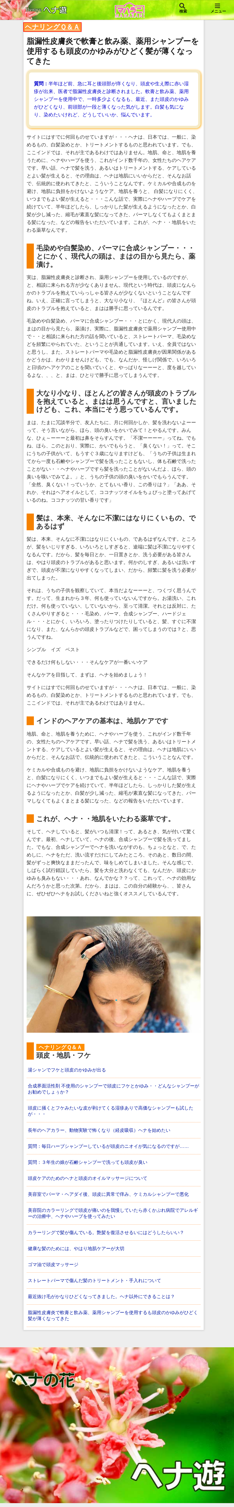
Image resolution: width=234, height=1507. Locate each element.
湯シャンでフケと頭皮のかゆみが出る (69, 1070)
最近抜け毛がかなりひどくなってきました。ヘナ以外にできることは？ (105, 1300)
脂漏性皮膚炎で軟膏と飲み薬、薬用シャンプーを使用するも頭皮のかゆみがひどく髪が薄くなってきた (112, 1319)
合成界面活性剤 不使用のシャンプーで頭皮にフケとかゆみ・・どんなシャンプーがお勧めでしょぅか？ (113, 1089)
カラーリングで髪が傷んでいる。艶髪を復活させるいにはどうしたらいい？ (110, 1235)
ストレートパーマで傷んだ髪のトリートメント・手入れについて (98, 1283)
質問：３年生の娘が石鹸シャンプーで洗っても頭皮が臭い (91, 1163)
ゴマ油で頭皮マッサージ (54, 1267)
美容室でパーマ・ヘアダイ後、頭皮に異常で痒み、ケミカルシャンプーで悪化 (112, 1196)
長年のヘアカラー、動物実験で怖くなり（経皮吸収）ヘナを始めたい (103, 1131)
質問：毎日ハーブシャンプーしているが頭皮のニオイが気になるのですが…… (112, 1147)
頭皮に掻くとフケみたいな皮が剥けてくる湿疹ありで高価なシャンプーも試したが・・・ (112, 1112)
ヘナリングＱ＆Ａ (52, 27)
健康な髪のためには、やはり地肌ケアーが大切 (78, 1251)
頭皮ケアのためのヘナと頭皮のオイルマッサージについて (91, 1180)
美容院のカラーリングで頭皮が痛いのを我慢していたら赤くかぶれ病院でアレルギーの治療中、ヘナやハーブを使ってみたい (112, 1215)
